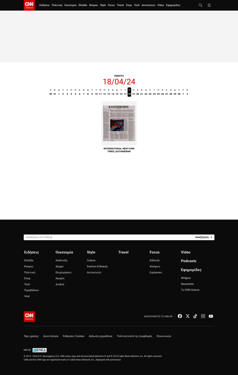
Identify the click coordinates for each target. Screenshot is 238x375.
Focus (111, 5)
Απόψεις (155, 266)
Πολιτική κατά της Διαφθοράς (134, 336)
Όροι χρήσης (31, 336)
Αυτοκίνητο (148, 5)
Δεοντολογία (50, 336)
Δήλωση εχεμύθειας (101, 336)
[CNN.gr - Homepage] (29, 5)
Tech (136, 5)
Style (103, 5)
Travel (120, 5)
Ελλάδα (83, 5)
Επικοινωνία (164, 336)
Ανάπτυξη (61, 260)
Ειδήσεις (45, 5)
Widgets (186, 278)
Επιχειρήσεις (63, 272)
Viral (27, 296)
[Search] (203, 237)
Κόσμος (93, 5)
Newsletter (187, 284)
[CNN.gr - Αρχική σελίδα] (29, 316)
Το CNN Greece (190, 289)
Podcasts (188, 261)
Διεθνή (59, 284)
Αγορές (60, 278)
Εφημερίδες (173, 5)
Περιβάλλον (31, 290)
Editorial (154, 260)
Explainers (156, 272)
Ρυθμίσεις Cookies (73, 336)
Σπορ (129, 5)
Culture (91, 260)
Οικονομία (70, 5)
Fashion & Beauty (97, 266)
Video (160, 5)
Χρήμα (59, 266)
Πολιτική (57, 5)
